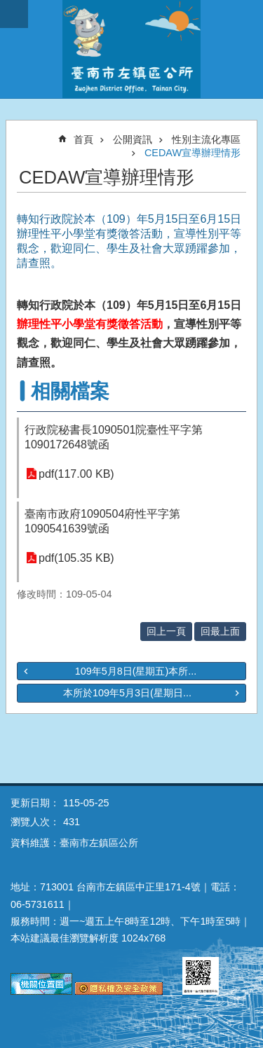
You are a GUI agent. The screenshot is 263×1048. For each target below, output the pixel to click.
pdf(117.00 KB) (76, 474)
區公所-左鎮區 (131, 49)
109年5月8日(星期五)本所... (136, 671)
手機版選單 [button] (14, 14)
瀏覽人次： (35, 821)
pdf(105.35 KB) (76, 558)
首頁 (83, 139)
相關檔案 (70, 391)
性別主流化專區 (206, 139)
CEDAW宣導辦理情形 (192, 152)
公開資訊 (132, 139)
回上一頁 (166, 631)
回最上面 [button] (220, 631)
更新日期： (35, 802)
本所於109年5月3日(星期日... (127, 692)
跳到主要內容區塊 (7, 7)
